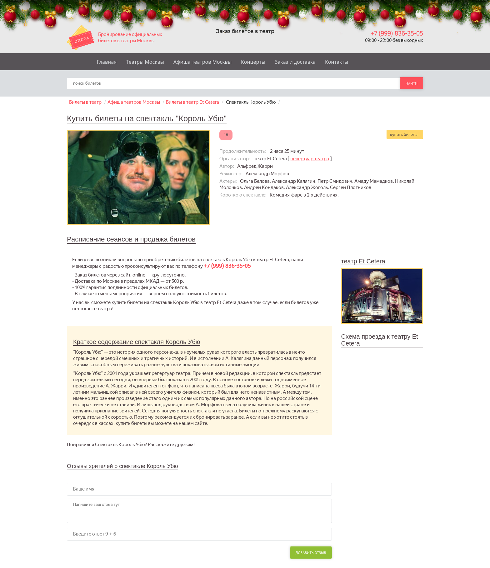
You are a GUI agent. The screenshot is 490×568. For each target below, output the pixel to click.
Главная (107, 61)
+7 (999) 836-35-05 (397, 33)
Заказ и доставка (295, 61)
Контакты (336, 61)
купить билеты (404, 134)
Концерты (253, 61)
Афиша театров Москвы (202, 61)
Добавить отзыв (311, 552)
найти (412, 83)
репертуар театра (309, 159)
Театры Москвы (145, 61)
